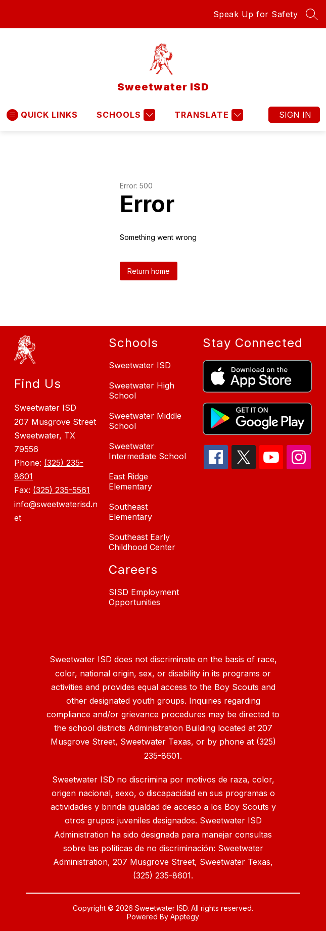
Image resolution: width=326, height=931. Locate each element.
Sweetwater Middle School (145, 421)
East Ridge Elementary (130, 481)
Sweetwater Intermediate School (147, 451)
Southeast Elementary (130, 512)
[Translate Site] (207, 115)
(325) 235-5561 (61, 490)
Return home (148, 271)
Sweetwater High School (141, 390)
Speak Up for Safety (255, 14)
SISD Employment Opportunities (144, 597)
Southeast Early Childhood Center (142, 542)
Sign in (295, 115)
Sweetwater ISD (140, 365)
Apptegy (184, 916)
